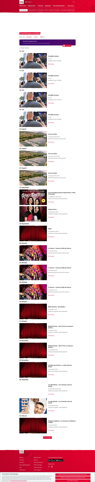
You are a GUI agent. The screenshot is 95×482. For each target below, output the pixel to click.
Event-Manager (37, 470)
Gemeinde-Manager (38, 462)
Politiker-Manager (38, 465)
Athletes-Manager (38, 472)
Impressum (21, 462)
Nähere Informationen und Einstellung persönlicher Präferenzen (73, 475)
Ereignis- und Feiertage (54, 10)
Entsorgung (40, 10)
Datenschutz (22, 470)
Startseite (21, 460)
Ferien (46, 10)
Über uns (36, 460)
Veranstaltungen (23, 10)
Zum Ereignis (51, 64)
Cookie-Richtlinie (23, 472)
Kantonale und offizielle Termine (67, 10)
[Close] (72, 41)
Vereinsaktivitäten (32, 10)
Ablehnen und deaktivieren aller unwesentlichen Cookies (73, 478)
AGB (20, 467)
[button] (29, 2)
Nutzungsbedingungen (24, 465)
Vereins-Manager (38, 467)
